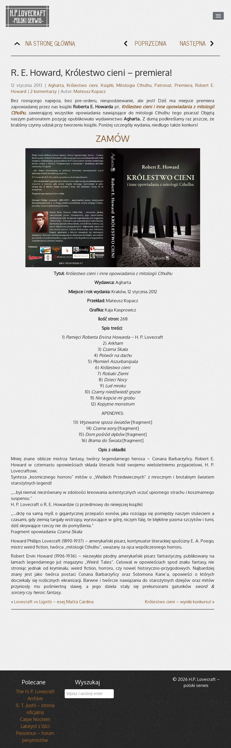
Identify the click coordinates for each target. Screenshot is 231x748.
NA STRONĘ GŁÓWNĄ (43, 44)
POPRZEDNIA (144, 44)
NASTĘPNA (199, 44)
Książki (107, 85)
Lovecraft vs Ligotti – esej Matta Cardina (54, 601)
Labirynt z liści (35, 726)
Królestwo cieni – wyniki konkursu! (178, 601)
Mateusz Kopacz (90, 91)
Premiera (183, 85)
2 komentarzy (43, 91)
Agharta (56, 85)
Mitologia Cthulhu (134, 85)
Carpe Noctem (35, 719)
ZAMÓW (112, 138)
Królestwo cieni (82, 85)
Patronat (163, 85)
